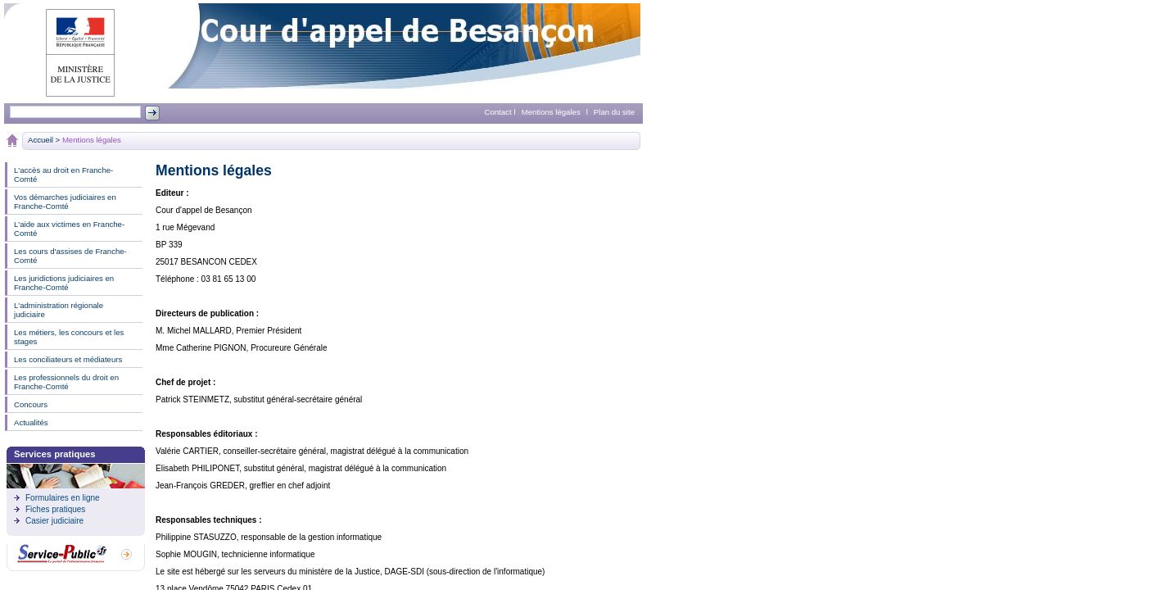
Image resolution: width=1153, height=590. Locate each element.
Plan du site (614, 111)
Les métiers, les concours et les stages (69, 337)
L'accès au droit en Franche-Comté (63, 175)
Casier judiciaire (54, 520)
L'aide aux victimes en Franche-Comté (69, 229)
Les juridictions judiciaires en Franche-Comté (64, 283)
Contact (498, 111)
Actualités (31, 422)
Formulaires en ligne (62, 497)
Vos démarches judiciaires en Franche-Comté (65, 202)
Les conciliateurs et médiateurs (68, 359)
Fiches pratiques (55, 509)
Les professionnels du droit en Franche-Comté (66, 382)
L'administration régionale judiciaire (58, 310)
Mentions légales (551, 111)
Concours (30, 404)
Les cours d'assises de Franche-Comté (70, 256)
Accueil (40, 139)
